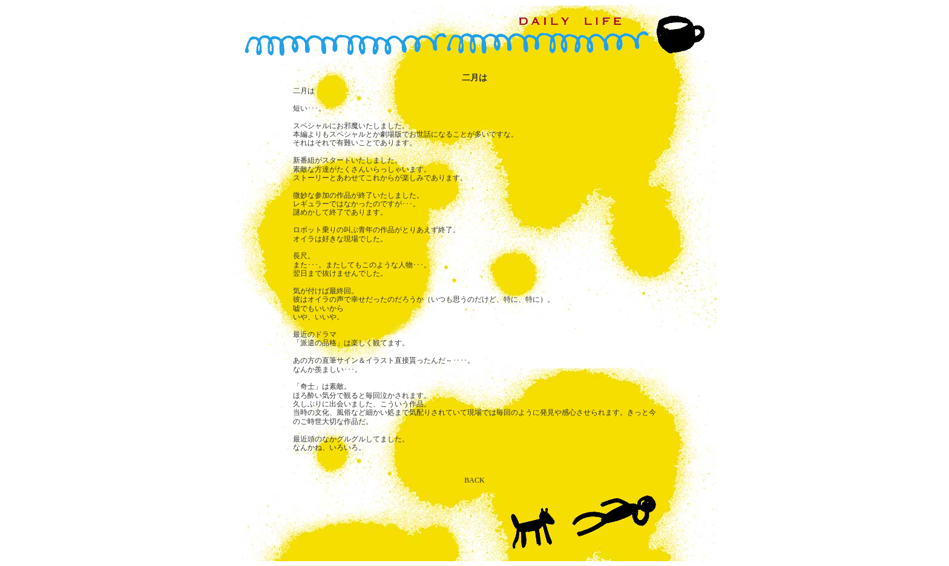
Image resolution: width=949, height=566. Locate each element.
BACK (474, 480)
